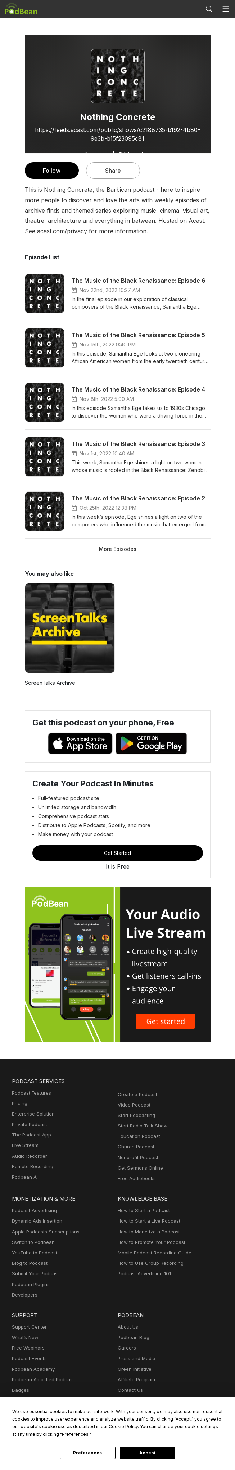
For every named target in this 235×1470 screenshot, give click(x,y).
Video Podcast (133, 1105)
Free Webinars (27, 1348)
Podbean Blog (133, 1337)
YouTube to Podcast (33, 1252)
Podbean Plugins (30, 1284)
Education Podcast (137, 1136)
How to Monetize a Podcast (147, 1232)
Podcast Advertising (33, 1210)
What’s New (24, 1337)
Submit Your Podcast (34, 1273)
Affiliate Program (135, 1379)
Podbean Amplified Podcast (41, 1379)
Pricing (19, 1103)
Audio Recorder (28, 1156)
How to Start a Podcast (142, 1210)
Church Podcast (135, 1146)
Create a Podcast (136, 1094)
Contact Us (129, 1390)
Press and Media (135, 1358)
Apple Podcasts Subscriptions (43, 1232)
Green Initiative (134, 1369)
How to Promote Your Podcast (149, 1242)
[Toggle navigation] (226, 9)
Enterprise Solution (32, 1114)
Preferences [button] (25, 1433)
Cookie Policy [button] (71, 1426)
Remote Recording (31, 1166)
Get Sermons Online (139, 1168)
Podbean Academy (32, 1369)
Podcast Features (30, 1093)
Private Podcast (28, 1124)
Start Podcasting (135, 1115)
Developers (24, 1295)
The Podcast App (30, 1135)
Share (113, 170)
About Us (127, 1327)
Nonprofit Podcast (136, 1157)
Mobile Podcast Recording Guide (152, 1252)
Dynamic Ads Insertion (35, 1221)
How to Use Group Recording (149, 1263)
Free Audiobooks (135, 1178)
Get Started (118, 853)
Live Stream (24, 1145)
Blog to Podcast (28, 1263)
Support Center (28, 1327)
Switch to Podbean (31, 1242)
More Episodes (117, 549)
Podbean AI (24, 1177)
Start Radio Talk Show (141, 1126)
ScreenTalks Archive (49, 683)
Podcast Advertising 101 (143, 1273)
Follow (51, 170)
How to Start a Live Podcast (147, 1221)
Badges (20, 1390)
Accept (147, 1453)
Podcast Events (28, 1358)
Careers (126, 1348)
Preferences (87, 1453)
